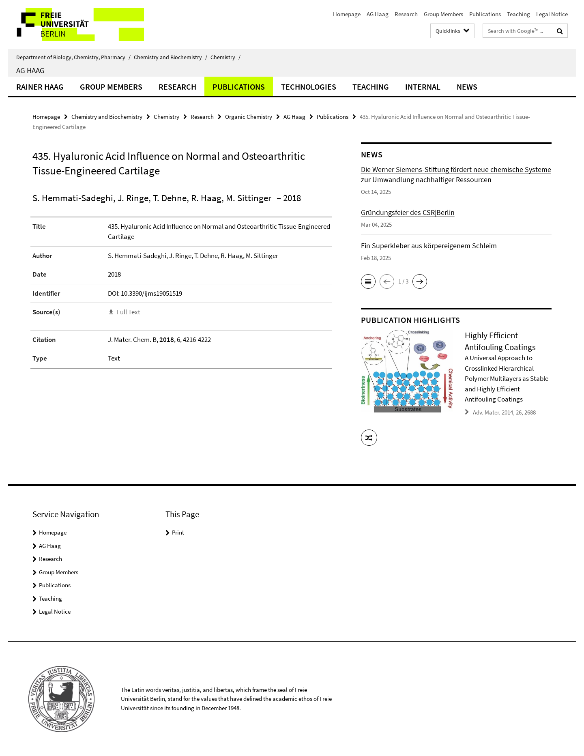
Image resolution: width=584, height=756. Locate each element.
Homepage (347, 14)
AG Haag (378, 14)
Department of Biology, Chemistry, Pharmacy (73, 57)
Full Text (128, 311)
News (467, 87)
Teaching (518, 14)
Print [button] (178, 532)
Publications (485, 14)
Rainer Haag (40, 87)
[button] (368, 281)
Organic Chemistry (248, 116)
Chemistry (225, 57)
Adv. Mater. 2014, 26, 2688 (504, 412)
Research (406, 14)
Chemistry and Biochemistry (170, 57)
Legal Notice (552, 14)
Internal (422, 87)
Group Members (443, 14)
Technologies (308, 87)
